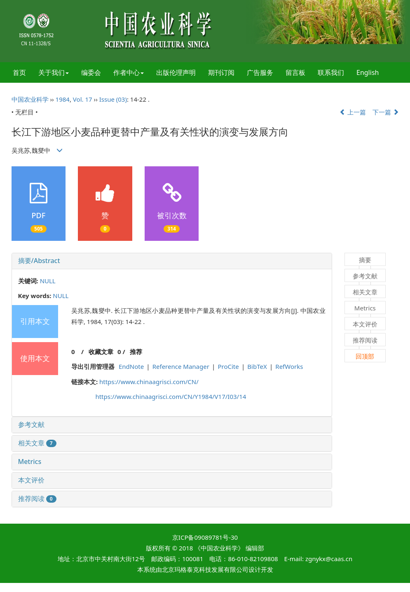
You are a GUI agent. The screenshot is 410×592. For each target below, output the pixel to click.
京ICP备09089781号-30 (205, 537)
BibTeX (257, 366)
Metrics (30, 461)
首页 (19, 72)
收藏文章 (101, 351)
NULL (48, 281)
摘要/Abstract (39, 260)
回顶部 (365, 356)
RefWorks (289, 366)
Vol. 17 (82, 99)
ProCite (228, 366)
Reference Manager (180, 366)
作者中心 (128, 72)
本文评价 (31, 480)
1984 (63, 99)
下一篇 (386, 112)
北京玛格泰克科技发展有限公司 (205, 569)
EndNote (131, 366)
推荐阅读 (37, 498)
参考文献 (31, 424)
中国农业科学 (30, 99)
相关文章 (37, 442)
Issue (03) (113, 99)
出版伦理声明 (176, 72)
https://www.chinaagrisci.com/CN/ (149, 382)
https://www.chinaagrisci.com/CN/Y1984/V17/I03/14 (170, 396)
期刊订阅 (221, 72)
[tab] (172, 261)
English (367, 72)
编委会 (91, 72)
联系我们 (331, 72)
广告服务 (260, 72)
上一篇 (353, 112)
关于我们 (53, 72)
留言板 (295, 72)
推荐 (136, 351)
